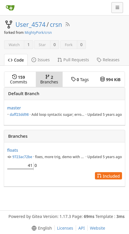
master (14, 108)
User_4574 (30, 24)
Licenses (65, 228)
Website (97, 228)
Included (108, 176)
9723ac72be (22, 156)
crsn (56, 24)
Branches (49, 79)
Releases (108, 59)
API (81, 228)
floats (12, 150)
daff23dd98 (19, 114)
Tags (80, 79)
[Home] (10, 7)
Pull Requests (73, 59)
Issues (40, 59)
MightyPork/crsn (38, 32)
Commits (18, 79)
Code (16, 60)
